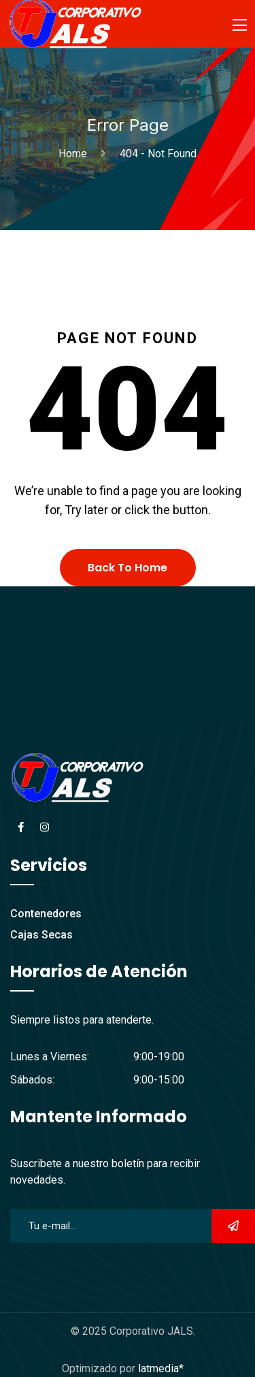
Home (75, 153)
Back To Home (127, 567)
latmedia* (161, 1368)
